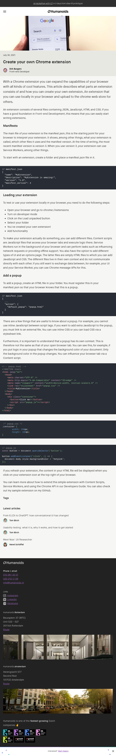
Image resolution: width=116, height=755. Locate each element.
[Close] (113, 751)
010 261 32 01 (10, 574)
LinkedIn (10, 599)
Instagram (10, 595)
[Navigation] (4, 11)
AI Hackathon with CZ (43, 3)
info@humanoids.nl (13, 582)
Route (6, 629)
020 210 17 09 (10, 578)
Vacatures (10, 603)
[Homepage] (58, 11)
